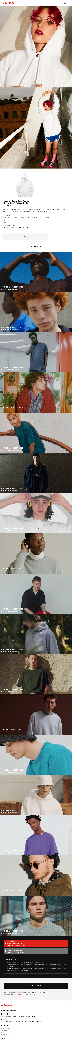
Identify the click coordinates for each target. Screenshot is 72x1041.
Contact (3, 1034)
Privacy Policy (5, 1032)
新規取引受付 (21, 994)
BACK (25, 236)
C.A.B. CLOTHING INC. (7, 1028)
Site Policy (4, 1030)
